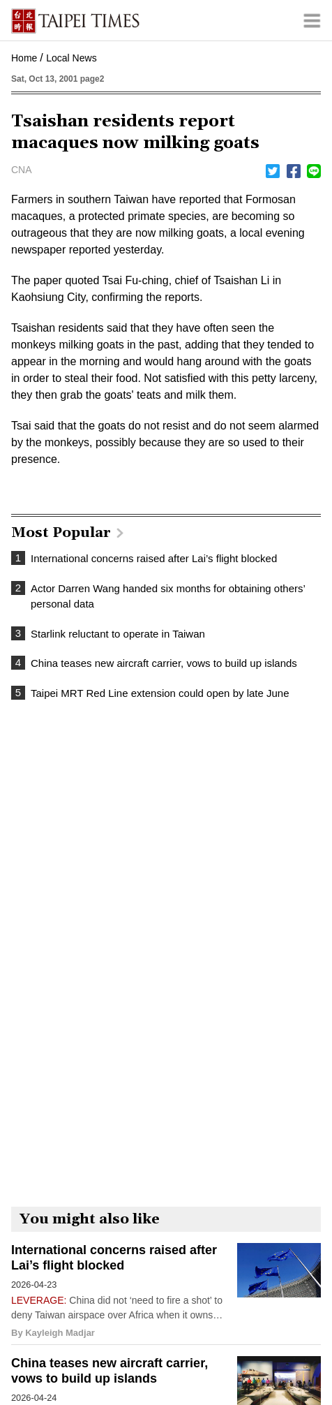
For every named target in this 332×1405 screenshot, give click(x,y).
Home (24, 58)
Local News (71, 58)
